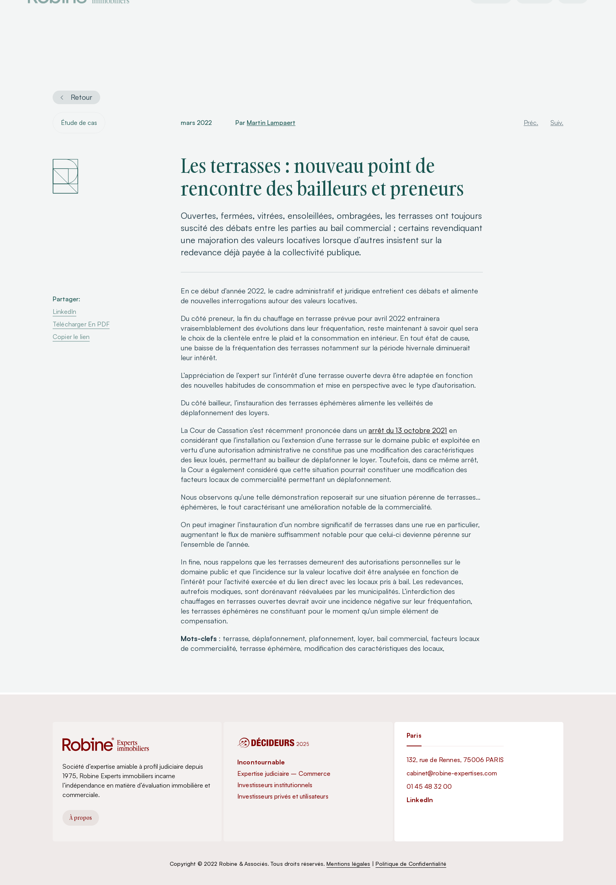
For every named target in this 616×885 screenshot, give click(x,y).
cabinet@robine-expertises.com (452, 773)
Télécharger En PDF (81, 325)
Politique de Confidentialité (411, 863)
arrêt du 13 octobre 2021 (407, 431)
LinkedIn (64, 313)
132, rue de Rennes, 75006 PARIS (455, 760)
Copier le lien (71, 338)
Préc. (531, 124)
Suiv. (556, 124)
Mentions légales (348, 863)
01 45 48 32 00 (429, 786)
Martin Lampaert (271, 124)
